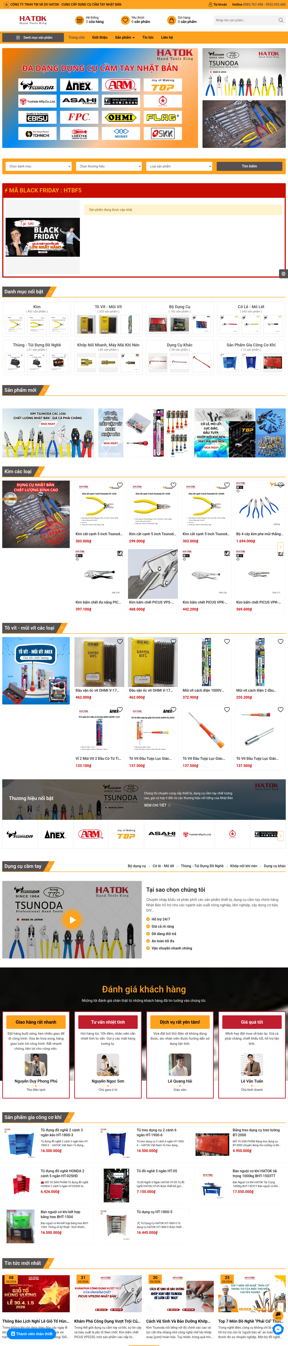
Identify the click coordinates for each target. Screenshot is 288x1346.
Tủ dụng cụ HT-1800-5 (154, 1212)
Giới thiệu (99, 37)
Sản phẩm (123, 37)
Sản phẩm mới (20, 390)
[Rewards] (31, 1333)
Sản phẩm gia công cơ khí (32, 1117)
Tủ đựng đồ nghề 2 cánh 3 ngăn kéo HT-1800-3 (62, 1132)
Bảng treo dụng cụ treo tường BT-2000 (256, 1132)
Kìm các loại (18, 471)
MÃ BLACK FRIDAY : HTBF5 (43, 190)
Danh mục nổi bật (23, 291)
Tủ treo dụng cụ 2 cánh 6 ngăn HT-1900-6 (156, 1132)
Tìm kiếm (249, 166)
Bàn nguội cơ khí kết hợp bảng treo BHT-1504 (60, 1214)
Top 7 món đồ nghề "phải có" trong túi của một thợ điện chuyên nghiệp (250, 1321)
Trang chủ (76, 37)
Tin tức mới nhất (22, 1263)
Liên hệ (167, 37)
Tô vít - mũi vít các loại (29, 628)
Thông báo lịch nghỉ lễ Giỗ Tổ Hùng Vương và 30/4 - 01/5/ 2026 (35, 1321)
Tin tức (148, 37)
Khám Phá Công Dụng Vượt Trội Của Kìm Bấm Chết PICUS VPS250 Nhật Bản (107, 1321)
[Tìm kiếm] (281, 20)
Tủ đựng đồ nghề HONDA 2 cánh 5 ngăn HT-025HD (62, 1173)
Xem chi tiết (157, 805)
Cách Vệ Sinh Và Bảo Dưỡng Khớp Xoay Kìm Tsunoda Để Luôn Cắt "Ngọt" (176, 1321)
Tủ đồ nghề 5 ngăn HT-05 (157, 1171)
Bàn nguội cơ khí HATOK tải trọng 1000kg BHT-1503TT (255, 1173)
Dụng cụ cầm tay (22, 866)
